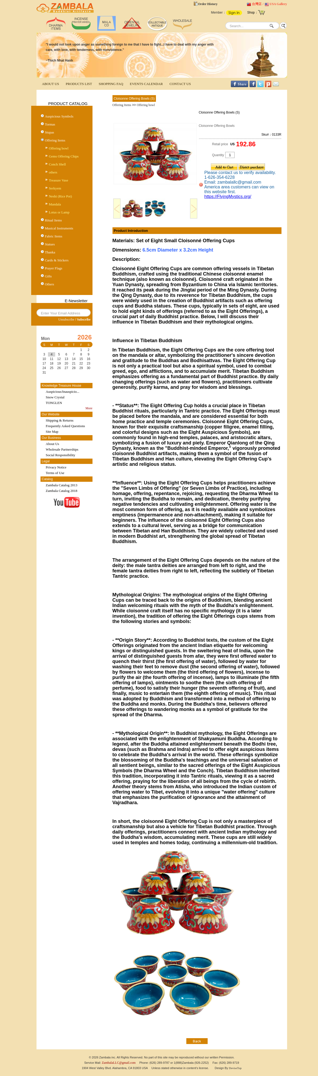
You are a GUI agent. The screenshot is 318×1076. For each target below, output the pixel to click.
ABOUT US (50, 84)
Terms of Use (55, 473)
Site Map (52, 432)
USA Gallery (278, 4)
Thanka (50, 252)
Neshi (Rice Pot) (60, 196)
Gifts (48, 276)
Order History (208, 4)
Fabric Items (53, 236)
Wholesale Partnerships (62, 449)
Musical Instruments (59, 228)
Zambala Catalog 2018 (61, 491)
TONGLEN (54, 403)
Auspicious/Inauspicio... (62, 392)
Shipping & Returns (60, 420)
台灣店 (256, 4)
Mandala (55, 204)
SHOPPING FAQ (111, 84)
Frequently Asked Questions (65, 426)
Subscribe (84, 319)
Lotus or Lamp (59, 212)
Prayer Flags (53, 268)
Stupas (49, 132)
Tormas (50, 124)
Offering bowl (59, 148)
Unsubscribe (66, 319)
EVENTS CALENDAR (146, 84)
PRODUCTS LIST (79, 84)
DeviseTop (235, 1068)
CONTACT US (180, 84)
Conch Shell (57, 164)
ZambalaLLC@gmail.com (119, 1063)
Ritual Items (53, 220)
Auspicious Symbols (59, 116)
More (89, 408)
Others (49, 284)
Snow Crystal (55, 397)
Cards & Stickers (57, 260)
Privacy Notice (56, 467)
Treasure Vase (58, 180)
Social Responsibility (60, 455)
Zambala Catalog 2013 (61, 485)
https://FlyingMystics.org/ (227, 196)
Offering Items (55, 140)
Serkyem (55, 188)
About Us (52, 444)
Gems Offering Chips (64, 156)
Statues (50, 244)
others (53, 172)
